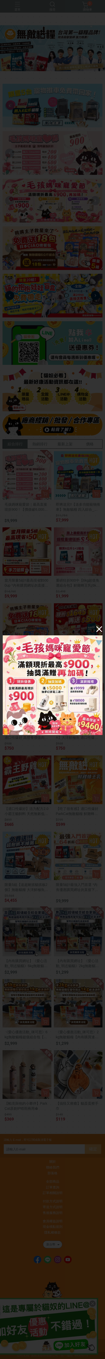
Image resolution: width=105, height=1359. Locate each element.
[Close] (99, 629)
